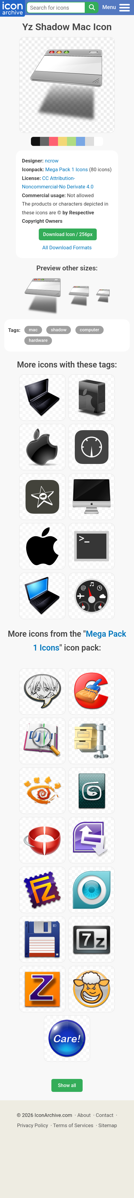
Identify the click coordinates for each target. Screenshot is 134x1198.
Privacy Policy (32, 1125)
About (84, 1115)
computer (89, 330)
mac (33, 330)
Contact (105, 1115)
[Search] (92, 7)
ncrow (52, 161)
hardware (38, 340)
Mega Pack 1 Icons (66, 169)
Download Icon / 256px (67, 234)
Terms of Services (73, 1125)
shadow (58, 330)
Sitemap (108, 1125)
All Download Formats (67, 247)
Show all (67, 1085)
